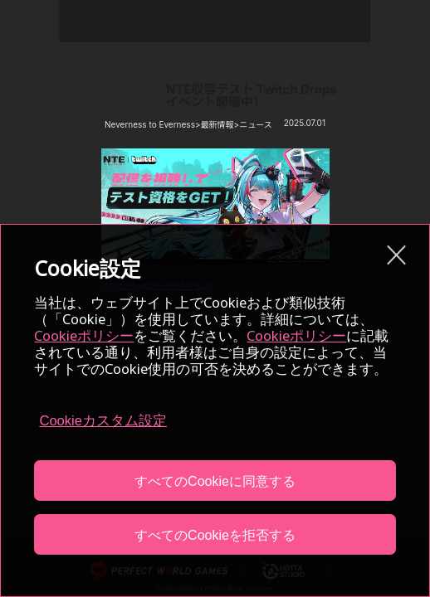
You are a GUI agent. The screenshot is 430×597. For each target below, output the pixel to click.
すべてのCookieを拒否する (215, 535)
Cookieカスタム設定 (103, 421)
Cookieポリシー (84, 335)
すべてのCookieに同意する (215, 481)
